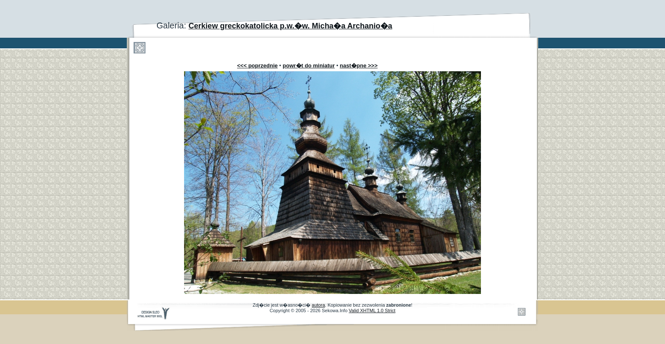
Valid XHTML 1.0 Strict (372, 310)
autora (318, 305)
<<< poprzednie (257, 65)
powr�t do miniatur (309, 65)
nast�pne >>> (358, 65)
